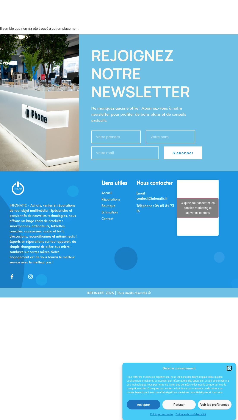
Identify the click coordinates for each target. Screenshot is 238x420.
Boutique (108, 205)
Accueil (107, 192)
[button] (229, 372)
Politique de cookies (161, 417)
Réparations (111, 199)
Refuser (179, 408)
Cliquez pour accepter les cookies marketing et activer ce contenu (198, 207)
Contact (107, 218)
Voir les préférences (214, 408)
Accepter (143, 408)
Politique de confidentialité (190, 417)
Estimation (110, 212)
